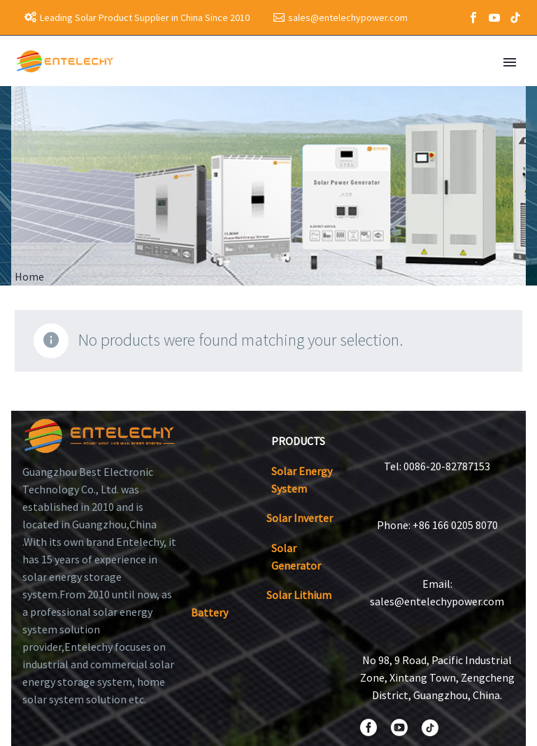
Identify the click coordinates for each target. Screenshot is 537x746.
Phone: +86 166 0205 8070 (437, 525)
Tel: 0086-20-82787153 (437, 466)
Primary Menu (509, 62)
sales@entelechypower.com (348, 17)
